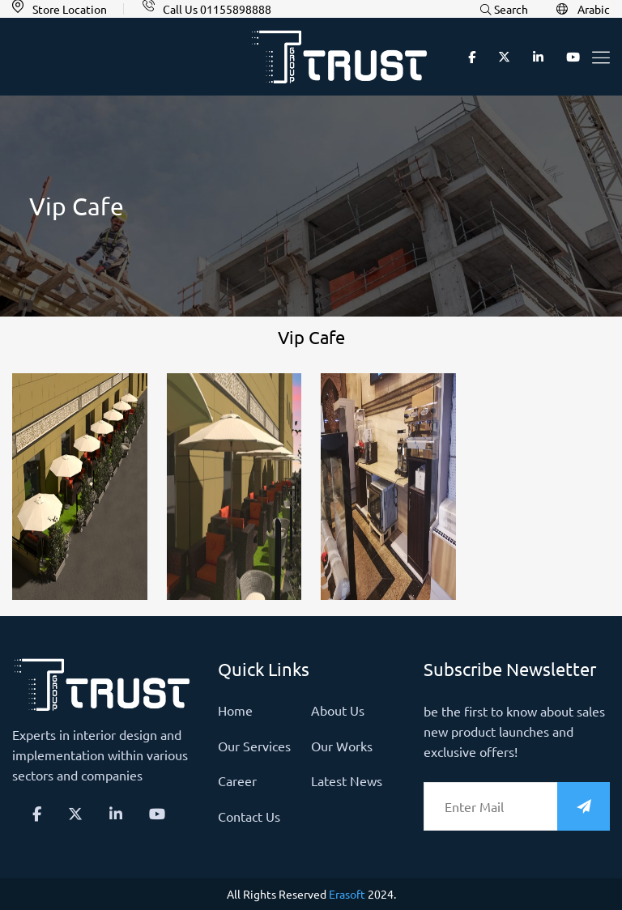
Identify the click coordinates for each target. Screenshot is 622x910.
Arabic (583, 9)
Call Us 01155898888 (217, 9)
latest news (346, 780)
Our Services (254, 746)
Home (235, 710)
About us (337, 710)
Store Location (69, 9)
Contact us (249, 816)
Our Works (342, 746)
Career (237, 780)
